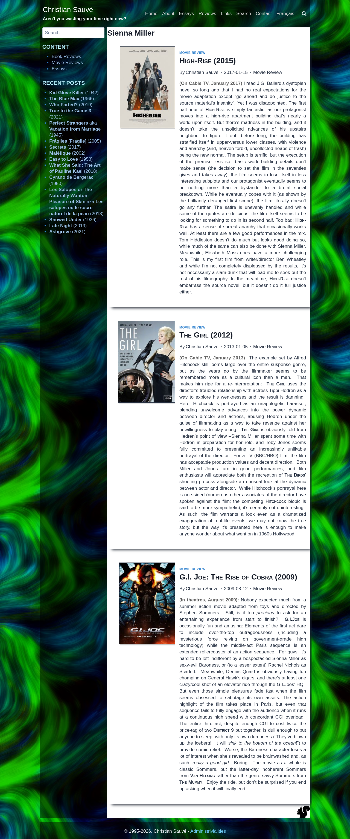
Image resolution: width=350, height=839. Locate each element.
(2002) (67, 153)
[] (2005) (75, 141)
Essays (186, 13)
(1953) (71, 159)
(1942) (73, 92)
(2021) (67, 231)
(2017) (65, 147)
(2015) (207, 60)
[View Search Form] (304, 14)
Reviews (207, 13)
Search (243, 13)
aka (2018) (76, 201)
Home (151, 13)
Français (285, 13)
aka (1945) (75, 129)
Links (226, 13)
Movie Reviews (67, 62)
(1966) (71, 98)
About (168, 13)
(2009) (238, 577)
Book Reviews (66, 56)
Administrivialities (208, 831)
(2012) (206, 335)
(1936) (73, 219)
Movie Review (192, 53)
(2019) (70, 104)
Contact (264, 13)
